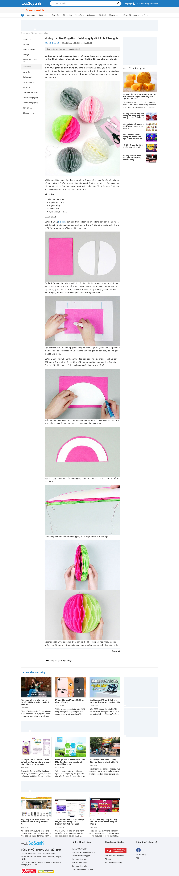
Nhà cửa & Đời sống (129, 15)
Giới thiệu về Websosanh (114, 856)
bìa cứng (62, 222)
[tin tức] (22, 15)
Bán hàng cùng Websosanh (147, 4)
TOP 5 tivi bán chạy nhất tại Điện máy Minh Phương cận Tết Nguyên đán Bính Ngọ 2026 (69, 821)
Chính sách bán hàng (79, 859)
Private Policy (141, 855)
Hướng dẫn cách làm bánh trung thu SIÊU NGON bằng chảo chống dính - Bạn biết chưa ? (139, 96)
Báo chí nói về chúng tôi (30, 61)
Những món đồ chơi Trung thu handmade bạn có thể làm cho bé (132, 137)
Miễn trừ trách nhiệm (79, 863)
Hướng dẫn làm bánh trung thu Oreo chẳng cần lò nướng (132, 158)
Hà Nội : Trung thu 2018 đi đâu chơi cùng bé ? (132, 146)
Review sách (91, 15)
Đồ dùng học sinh (29, 113)
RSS (137, 858)
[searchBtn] (118, 3)
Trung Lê (116, 651)
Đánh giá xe (113, 15)
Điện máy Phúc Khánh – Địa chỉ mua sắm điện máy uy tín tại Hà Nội (35, 821)
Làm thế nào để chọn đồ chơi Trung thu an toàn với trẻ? (133, 126)
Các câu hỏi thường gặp (81, 856)
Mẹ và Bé (78, 15)
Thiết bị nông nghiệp (30, 103)
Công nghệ (30, 15)
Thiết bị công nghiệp (30, 98)
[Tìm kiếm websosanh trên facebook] (138, 850)
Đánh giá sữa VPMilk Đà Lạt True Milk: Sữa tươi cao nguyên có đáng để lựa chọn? (70, 762)
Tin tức (34, 33)
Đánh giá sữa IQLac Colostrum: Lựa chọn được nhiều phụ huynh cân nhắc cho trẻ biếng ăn (36, 762)
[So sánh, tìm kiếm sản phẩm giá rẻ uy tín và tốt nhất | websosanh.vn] (31, 3)
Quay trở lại (61, 660)
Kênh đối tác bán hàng (113, 862)
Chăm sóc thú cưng (30, 92)
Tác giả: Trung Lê (52, 43)
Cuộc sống (43, 15)
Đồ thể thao (67, 15)
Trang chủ (25, 33)
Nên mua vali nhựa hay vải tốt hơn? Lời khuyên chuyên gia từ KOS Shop (35, 702)
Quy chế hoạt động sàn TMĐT (83, 869)
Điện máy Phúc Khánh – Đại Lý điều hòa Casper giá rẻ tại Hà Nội (104, 761)
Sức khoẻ (102, 15)
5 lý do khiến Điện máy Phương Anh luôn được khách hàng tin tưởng (103, 821)
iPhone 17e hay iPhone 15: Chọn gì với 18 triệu (69, 701)
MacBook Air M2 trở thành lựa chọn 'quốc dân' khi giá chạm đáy (105, 701)
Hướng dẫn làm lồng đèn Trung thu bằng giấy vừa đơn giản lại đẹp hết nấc (133, 116)
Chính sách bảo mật (79, 866)
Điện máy (55, 15)
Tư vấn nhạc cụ (28, 82)
